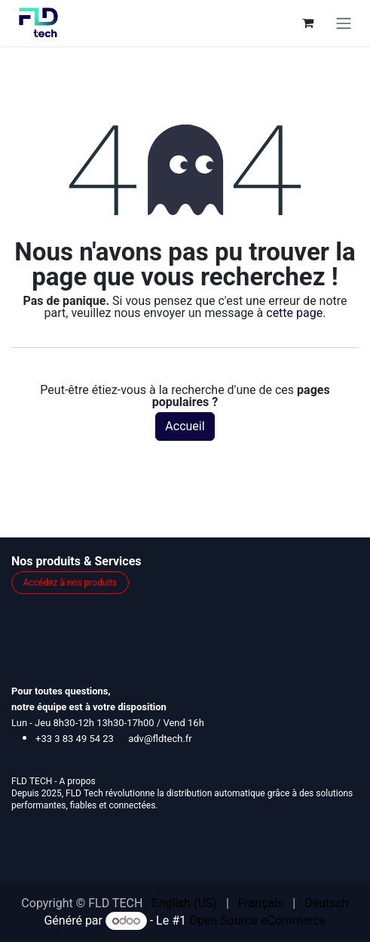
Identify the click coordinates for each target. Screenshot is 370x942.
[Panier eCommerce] (307, 23)
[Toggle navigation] (344, 23)
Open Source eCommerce (257, 920)
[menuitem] (184, 903)
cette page (294, 313)
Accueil (184, 426)
